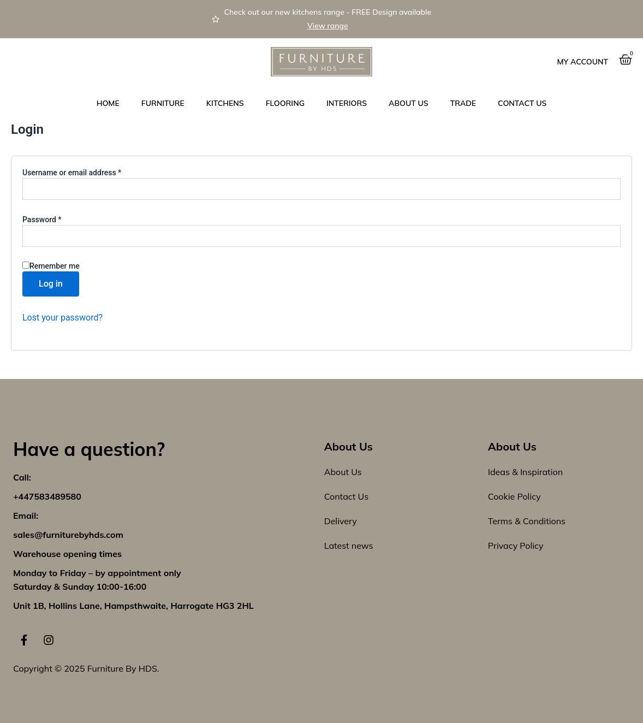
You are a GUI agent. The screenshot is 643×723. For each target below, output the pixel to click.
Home (108, 103)
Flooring (285, 103)
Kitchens (225, 103)
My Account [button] (582, 62)
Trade (463, 103)
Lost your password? (62, 317)
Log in (51, 283)
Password (56, 219)
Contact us (522, 103)
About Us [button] (408, 103)
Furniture (162, 103)
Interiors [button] (346, 103)
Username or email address (86, 172)
